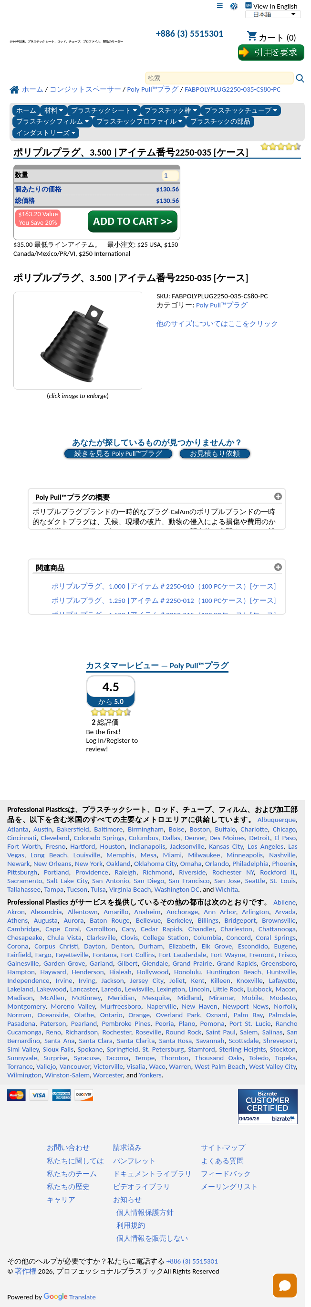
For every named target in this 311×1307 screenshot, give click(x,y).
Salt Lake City (67, 880)
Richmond (157, 872)
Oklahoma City (155, 863)
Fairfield (19, 954)
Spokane (90, 1049)
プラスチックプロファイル (139, 121)
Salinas (272, 1032)
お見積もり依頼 (215, 453)
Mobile (251, 997)
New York (89, 863)
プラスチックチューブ (241, 110)
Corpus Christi (56, 946)
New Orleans (52, 863)
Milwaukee (204, 855)
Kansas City (226, 846)
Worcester (108, 1075)
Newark (18, 863)
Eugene (285, 946)
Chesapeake (24, 937)
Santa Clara (96, 1040)
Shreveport (279, 1040)
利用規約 (130, 1225)
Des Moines (227, 837)
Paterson (53, 1023)
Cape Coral (62, 929)
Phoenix (283, 863)
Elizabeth (182, 946)
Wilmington (24, 1075)
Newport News (246, 1006)
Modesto (283, 997)
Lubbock (259, 989)
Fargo (43, 954)
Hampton (21, 972)
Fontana (105, 954)
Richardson (81, 1032)
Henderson (88, 972)
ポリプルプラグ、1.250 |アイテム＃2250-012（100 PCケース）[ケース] (164, 600)
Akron (16, 911)
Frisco (287, 954)
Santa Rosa (175, 1040)
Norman (19, 1015)
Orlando (217, 863)
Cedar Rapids (161, 929)
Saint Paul (220, 1032)
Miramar (221, 997)
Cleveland (55, 837)
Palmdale (282, 1015)
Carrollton (101, 929)
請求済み (127, 1147)
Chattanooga (277, 929)
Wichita (227, 889)
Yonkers (150, 1075)
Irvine (64, 980)
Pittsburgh (22, 872)
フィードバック (226, 1174)
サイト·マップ (223, 1147)
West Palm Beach (220, 1066)
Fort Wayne (227, 954)
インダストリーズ (45, 133)
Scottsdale (244, 1040)
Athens (17, 920)
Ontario (111, 1015)
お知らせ (127, 1199)
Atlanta (17, 829)
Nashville (282, 855)
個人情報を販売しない (152, 1238)
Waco (157, 1066)
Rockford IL (278, 872)
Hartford (82, 846)
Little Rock (228, 989)
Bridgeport (240, 920)
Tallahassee (24, 889)
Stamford (201, 1049)
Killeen (220, 980)
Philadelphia (250, 863)
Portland (56, 872)
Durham (151, 946)
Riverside (192, 872)
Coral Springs (276, 937)
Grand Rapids (237, 963)
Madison (20, 997)
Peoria (164, 1023)
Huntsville (281, 972)
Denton (122, 946)
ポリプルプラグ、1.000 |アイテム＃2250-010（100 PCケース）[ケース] (164, 586)
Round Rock (183, 1032)
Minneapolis (245, 855)
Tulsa (98, 889)
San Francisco (189, 880)
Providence (91, 872)
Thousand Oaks (219, 1058)
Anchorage (182, 911)
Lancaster (83, 989)
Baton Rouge (110, 920)
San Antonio (110, 880)
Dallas (171, 837)
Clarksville (101, 937)
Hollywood (152, 972)
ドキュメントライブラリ (152, 1174)
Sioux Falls (58, 1049)
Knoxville (250, 980)
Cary (128, 929)
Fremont (262, 954)
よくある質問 (222, 1161)
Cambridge (23, 929)
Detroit (259, 837)
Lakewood (51, 989)
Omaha (191, 863)
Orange (139, 1015)
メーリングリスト (229, 1186)
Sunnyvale (22, 1058)
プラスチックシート (104, 110)
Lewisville (139, 989)
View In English (271, 6)
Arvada (285, 911)
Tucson (77, 889)
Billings (208, 920)
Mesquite (156, 997)
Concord (239, 937)
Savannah (210, 1040)
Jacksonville (187, 846)
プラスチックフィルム (52, 121)
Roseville (148, 1032)
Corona (17, 946)
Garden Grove (64, 963)
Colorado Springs (99, 837)
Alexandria (46, 911)
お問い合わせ (68, 1147)
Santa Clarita (136, 1040)
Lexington (170, 989)
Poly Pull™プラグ (222, 305)
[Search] (219, 78)
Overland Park (178, 1015)
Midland (189, 997)
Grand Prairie (192, 963)
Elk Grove (217, 946)
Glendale (155, 963)
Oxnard (217, 1015)
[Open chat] (285, 1285)
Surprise (55, 1058)
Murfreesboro (120, 1006)
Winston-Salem (67, 1075)
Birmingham (146, 829)
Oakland (118, 863)
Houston (112, 846)
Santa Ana (59, 1040)
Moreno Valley (72, 1006)
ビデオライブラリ (141, 1186)
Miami (172, 855)
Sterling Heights (242, 1049)
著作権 (25, 1271)
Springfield (122, 1049)
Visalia (135, 1066)
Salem (249, 1032)
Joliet (177, 980)
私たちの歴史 (68, 1186)
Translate (69, 1297)
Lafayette (282, 980)
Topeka (285, 1058)
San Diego (149, 880)
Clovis (129, 937)
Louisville (86, 855)
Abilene (284, 902)
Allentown (83, 911)
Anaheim (147, 911)
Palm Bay (248, 1015)
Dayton (94, 946)
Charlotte (254, 829)
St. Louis (283, 880)
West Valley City (272, 1066)
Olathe (84, 1015)
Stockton (283, 1049)
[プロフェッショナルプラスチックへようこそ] (75, 35)
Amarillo (116, 911)
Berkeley (179, 920)
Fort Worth (24, 846)
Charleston (236, 929)
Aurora (73, 920)
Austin (42, 829)
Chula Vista (64, 937)
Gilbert (127, 963)
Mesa (149, 855)
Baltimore (108, 829)
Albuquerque (277, 819)
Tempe (145, 1058)
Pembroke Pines (126, 1023)
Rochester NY (233, 872)
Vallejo (46, 1066)
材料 (53, 110)
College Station (165, 937)
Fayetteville (72, 954)
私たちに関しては (75, 1161)
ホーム (26, 110)
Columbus (143, 837)
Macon (285, 989)
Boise (177, 829)
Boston (199, 829)
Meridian (121, 997)
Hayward (53, 972)
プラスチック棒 (171, 110)
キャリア (61, 1199)
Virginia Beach (130, 889)
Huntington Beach (234, 972)
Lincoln (199, 989)
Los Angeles (265, 846)
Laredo (111, 989)
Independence (28, 980)
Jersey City (146, 980)
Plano (187, 1023)
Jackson (113, 980)
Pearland (84, 1023)
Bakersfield (73, 829)
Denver (195, 837)
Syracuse (87, 1058)
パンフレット (134, 1161)
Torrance (20, 1066)
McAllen (52, 997)
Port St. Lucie (250, 1023)
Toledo (259, 1058)
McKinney (86, 997)
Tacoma (117, 1058)
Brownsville (279, 920)
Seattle (255, 880)
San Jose (227, 880)
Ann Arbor (220, 911)
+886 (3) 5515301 (189, 33)
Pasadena (21, 1023)
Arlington (255, 911)
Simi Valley (23, 1049)
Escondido (253, 946)
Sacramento (24, 880)
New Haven (199, 1006)
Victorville (108, 1066)
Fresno (55, 846)
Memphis (120, 855)
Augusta (46, 920)
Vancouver (75, 1066)
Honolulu (187, 972)
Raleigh (125, 872)
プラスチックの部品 (220, 121)
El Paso (285, 837)
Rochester (117, 1032)
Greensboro (278, 963)
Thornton (174, 1058)
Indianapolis (148, 846)
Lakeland (20, 989)
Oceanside (53, 1015)
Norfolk (285, 1006)
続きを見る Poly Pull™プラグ (118, 453)
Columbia (207, 937)
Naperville (161, 1006)
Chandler (201, 929)
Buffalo (225, 829)
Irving (87, 980)
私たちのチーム (72, 1174)
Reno (53, 1032)
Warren (180, 1066)
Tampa (53, 889)
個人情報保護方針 (145, 1212)
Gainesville (23, 963)
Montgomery (26, 1006)
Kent (198, 980)
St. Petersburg (163, 1049)
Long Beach (49, 855)
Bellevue (148, 920)
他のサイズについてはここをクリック (217, 323)
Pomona (212, 1023)
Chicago (284, 829)
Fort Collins (138, 954)
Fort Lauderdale (182, 954)
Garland (101, 963)
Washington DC (177, 889)
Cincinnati (21, 837)
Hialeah (120, 972)
